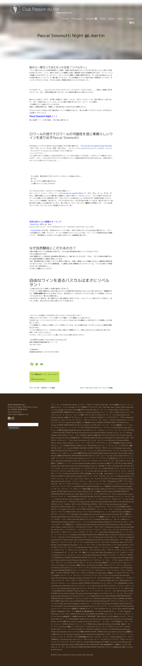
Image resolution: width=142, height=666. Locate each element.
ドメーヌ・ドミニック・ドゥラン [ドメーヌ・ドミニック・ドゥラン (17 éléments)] (64, 642)
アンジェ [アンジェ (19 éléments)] (111, 471)
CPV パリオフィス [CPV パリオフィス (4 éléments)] (81, 627)
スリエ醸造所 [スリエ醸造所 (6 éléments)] (100, 517)
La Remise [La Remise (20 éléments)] (56, 555)
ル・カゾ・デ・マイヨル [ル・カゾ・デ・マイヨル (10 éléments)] (105, 410)
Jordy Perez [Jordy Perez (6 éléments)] (88, 601)
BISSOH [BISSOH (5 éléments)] (130, 463)
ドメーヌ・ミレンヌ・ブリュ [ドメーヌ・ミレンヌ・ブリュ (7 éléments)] (118, 593)
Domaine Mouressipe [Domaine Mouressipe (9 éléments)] (126, 489)
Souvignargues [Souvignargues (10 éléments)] (100, 634)
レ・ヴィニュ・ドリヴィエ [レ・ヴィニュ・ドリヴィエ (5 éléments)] (103, 588)
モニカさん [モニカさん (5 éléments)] (72, 509)
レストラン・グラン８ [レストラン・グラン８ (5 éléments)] (126, 616)
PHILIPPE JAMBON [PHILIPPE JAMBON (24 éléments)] (63, 412)
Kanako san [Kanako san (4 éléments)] (64, 509)
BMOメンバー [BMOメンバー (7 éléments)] (126, 519)
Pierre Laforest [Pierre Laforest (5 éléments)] (71, 621)
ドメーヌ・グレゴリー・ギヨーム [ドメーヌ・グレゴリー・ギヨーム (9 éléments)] (79, 420)
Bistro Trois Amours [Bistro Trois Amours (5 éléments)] (80, 440)
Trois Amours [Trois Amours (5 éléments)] (68, 410)
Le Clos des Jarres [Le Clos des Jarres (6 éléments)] (66, 499)
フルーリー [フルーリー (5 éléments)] (65, 502)
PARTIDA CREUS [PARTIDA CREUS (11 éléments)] (78, 473)
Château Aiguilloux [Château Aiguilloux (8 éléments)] (116, 637)
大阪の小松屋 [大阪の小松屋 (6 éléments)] (86, 489)
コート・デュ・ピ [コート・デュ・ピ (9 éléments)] (57, 405)
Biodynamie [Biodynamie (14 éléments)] (108, 552)
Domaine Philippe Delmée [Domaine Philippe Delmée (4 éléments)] (112, 532)
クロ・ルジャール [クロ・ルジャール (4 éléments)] (112, 476)
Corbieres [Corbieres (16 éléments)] (86, 425)
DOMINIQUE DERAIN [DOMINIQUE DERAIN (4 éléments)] (64, 570)
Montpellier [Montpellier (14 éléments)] (55, 507)
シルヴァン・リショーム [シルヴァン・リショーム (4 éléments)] (114, 484)
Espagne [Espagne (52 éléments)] (65, 430)
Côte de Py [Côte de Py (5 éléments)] (94, 502)
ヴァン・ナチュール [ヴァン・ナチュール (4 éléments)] (107, 570)
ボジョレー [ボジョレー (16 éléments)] (71, 527)
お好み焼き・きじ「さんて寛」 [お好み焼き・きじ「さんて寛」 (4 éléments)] (94, 473)
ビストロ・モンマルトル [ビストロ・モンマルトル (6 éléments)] (118, 601)
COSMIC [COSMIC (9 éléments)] (112, 629)
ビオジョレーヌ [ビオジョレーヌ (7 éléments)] (114, 489)
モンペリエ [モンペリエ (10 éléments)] (128, 542)
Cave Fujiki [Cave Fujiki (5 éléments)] (93, 471)
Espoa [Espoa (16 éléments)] (70, 443)
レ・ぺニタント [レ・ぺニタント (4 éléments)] (84, 484)
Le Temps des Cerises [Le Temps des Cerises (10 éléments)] (64, 604)
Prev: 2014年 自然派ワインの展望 (42, 388)
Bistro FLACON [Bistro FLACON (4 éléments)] (112, 624)
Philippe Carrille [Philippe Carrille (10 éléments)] (56, 435)
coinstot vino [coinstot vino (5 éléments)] (107, 632)
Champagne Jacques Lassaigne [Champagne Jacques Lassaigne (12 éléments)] (78, 578)
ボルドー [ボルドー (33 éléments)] (79, 438)
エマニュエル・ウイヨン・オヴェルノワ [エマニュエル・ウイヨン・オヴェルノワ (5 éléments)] (100, 558)
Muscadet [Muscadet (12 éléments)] (82, 560)
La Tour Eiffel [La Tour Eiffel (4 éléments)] (97, 563)
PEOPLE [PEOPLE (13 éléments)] (54, 504)
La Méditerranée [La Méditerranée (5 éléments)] (69, 512)
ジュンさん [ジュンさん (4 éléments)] (54, 410)
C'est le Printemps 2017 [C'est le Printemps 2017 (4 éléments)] (115, 514)
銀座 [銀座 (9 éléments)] (79, 410)
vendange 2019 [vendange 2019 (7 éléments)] (78, 499)
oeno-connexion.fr (15, 412)
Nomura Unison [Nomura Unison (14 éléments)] (112, 598)
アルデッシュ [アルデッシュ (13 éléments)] (127, 456)
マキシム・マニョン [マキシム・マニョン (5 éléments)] (120, 570)
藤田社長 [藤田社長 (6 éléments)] (78, 611)
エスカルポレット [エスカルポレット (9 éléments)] (80, 629)
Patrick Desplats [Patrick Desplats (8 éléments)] (78, 458)
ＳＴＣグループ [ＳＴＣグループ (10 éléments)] (103, 481)
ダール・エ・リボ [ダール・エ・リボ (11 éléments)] (91, 609)
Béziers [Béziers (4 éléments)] (53, 438)
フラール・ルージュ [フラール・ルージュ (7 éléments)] (119, 433)
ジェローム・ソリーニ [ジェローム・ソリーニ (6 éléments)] (64, 583)
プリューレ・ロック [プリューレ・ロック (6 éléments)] (107, 443)
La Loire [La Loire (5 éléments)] (130, 494)
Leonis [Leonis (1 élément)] (58, 614)
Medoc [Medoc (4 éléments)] (99, 435)
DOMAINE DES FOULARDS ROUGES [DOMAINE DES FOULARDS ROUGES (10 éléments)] (82, 497)
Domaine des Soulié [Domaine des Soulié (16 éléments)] (120, 504)
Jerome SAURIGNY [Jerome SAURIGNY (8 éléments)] (97, 422)
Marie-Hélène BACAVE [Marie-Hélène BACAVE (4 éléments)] (100, 624)
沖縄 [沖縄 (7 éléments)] (58, 456)
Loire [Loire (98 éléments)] (75, 409)
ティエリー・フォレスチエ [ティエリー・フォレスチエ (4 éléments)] (83, 522)
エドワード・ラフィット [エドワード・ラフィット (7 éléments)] (116, 565)
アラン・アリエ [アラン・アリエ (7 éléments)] (65, 619)
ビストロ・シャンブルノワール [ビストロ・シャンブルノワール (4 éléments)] (80, 570)
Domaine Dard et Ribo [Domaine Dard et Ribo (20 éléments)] (120, 479)
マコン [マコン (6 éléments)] (107, 575)
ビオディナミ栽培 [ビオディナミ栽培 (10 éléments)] (94, 491)
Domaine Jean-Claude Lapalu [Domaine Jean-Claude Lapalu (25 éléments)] (92, 453)
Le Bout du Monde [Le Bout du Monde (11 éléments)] (107, 497)
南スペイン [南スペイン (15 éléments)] (110, 463)
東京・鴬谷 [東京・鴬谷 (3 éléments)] (121, 624)
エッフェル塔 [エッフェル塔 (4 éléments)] (108, 458)
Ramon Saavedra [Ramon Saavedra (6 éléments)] (107, 433)
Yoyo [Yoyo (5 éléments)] (80, 550)
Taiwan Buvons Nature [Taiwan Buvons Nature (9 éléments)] (112, 527)
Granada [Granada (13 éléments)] (96, 601)
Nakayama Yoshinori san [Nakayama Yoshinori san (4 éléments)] (126, 476)
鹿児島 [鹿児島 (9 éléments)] (87, 611)
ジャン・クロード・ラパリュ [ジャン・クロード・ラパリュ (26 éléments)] (111, 550)
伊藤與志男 (38, 374)
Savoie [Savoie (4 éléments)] (101, 532)
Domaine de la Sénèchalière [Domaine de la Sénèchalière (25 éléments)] (90, 644)
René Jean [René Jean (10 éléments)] (70, 471)
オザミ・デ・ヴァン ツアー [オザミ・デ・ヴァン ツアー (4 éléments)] (90, 532)
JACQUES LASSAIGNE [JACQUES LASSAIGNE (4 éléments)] (93, 629)
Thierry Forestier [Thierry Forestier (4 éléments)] (97, 586)
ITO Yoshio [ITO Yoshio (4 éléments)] (70, 537)
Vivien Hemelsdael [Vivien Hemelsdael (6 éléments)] (70, 606)
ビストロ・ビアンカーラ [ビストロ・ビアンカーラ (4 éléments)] (113, 451)
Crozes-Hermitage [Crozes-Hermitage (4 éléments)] (94, 512)
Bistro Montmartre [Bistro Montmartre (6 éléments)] (104, 568)
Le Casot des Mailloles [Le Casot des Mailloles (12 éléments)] (92, 412)
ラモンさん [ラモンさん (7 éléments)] (105, 435)
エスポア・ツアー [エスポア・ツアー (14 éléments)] (122, 481)
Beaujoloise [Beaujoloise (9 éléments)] (112, 481)
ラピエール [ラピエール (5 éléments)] (109, 542)
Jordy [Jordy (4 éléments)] (62, 627)
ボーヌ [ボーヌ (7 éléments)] (63, 634)
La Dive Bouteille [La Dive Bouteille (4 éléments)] (122, 502)
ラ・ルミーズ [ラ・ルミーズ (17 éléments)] (63, 420)
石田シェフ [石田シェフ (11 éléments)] (108, 642)
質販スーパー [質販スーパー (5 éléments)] (71, 627)
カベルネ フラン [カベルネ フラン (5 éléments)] (88, 598)
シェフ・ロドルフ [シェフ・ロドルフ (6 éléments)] (95, 570)
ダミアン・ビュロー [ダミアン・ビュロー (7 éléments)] (117, 586)
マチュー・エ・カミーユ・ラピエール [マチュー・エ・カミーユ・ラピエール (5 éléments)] (83, 507)
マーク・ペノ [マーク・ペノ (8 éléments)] (67, 463)
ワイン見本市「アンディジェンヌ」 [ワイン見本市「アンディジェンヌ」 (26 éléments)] (90, 407)
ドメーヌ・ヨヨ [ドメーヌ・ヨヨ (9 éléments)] (95, 578)
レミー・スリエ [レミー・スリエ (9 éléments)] (91, 604)
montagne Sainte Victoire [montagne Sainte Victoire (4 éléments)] (85, 621)
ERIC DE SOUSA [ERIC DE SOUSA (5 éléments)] (122, 591)
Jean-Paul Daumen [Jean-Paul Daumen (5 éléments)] (78, 463)
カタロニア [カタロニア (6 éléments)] (65, 435)
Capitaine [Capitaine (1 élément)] (120, 560)
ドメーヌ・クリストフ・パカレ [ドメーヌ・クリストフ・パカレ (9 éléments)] (97, 529)
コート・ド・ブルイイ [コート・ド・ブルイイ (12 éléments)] (108, 412)
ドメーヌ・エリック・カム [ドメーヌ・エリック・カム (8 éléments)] (68, 547)
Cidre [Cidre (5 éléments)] (70, 563)
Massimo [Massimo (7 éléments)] (61, 451)
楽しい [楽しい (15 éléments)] (125, 647)
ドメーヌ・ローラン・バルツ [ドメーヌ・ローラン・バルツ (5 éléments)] (123, 471)
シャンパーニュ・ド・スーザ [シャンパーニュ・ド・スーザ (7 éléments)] (94, 458)
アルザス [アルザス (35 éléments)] (68, 433)
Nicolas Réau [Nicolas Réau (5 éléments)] (55, 619)
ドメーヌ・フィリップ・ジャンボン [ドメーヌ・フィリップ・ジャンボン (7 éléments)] (73, 428)
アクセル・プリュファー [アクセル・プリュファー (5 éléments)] (62, 468)
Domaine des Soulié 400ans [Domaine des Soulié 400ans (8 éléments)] (62, 586)
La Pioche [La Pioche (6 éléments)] (82, 604)
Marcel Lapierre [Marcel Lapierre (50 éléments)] (87, 435)
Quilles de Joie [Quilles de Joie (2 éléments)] (74, 412)
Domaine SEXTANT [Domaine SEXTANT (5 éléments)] (57, 491)
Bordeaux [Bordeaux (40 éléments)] (118, 448)
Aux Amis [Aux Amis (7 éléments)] (110, 504)
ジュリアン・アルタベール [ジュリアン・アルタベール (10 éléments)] (86, 405)
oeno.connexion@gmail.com (18, 414)
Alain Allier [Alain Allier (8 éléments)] (106, 407)
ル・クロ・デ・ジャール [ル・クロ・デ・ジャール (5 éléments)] (78, 542)
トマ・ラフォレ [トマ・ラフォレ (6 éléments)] (112, 494)
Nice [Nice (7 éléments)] (118, 415)
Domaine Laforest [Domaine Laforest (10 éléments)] (91, 463)
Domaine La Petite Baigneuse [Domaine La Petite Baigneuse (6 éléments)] (60, 545)
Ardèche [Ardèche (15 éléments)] (64, 560)
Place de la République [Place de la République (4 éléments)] (105, 438)
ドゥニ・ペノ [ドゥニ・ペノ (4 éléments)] (69, 489)
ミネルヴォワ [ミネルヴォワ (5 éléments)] (99, 507)
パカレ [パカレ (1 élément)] (103, 596)
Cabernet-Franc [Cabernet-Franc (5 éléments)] (72, 461)
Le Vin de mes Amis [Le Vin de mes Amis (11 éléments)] (116, 575)
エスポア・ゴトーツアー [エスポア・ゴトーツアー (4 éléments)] (112, 634)
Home (65, 18)
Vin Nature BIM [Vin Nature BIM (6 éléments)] (121, 440)
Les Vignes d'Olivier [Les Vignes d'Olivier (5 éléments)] (69, 476)
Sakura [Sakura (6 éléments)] (120, 453)
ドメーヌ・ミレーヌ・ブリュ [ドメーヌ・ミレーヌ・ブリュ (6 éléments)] (98, 484)
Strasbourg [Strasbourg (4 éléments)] (76, 634)
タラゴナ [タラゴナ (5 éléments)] (124, 517)
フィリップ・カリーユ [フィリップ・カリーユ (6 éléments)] (97, 575)
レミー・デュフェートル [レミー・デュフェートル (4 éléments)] (63, 542)
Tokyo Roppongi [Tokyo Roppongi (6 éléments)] (106, 578)
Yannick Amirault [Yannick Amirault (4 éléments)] (126, 435)
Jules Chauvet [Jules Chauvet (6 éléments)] (95, 489)
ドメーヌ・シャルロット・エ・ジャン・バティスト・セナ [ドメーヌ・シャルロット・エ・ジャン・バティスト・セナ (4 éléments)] (108, 430)
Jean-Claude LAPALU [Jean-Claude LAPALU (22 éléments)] (118, 407)
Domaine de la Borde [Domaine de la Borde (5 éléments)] (100, 555)
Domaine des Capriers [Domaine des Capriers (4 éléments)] (70, 405)
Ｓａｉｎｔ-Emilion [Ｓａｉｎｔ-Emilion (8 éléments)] (71, 453)
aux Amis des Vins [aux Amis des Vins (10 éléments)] (93, 565)
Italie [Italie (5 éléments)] (120, 456)
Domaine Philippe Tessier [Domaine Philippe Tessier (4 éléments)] (87, 466)
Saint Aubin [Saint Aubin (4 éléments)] (86, 430)
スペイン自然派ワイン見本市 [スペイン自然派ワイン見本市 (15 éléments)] (75, 609)
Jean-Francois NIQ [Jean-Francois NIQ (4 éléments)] (119, 642)
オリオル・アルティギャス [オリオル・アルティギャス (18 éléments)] (95, 527)
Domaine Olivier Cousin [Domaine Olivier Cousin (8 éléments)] (85, 547)
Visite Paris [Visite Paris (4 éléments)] (117, 619)
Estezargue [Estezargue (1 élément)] (69, 634)
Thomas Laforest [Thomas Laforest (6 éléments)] (122, 545)
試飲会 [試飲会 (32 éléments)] (128, 632)
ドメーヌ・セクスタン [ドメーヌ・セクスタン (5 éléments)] (66, 637)
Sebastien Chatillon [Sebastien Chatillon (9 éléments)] (99, 598)
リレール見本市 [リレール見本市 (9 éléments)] (105, 486)
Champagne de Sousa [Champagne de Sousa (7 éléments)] (91, 540)
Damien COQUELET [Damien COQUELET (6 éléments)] (98, 417)
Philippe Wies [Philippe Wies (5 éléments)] (118, 466)
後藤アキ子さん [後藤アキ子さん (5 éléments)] (81, 565)
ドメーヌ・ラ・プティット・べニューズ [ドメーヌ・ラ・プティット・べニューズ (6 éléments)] (68, 415)
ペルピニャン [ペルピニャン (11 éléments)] (115, 580)
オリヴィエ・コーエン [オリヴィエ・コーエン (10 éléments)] (61, 407)
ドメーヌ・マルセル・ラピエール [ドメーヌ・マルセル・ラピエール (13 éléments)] (68, 504)
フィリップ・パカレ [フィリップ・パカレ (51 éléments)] (117, 639)
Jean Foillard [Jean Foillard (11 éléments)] (101, 451)
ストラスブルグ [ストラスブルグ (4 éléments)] (75, 632)
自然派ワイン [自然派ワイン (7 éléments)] (106, 563)
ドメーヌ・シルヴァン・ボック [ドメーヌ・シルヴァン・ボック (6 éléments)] (109, 583)
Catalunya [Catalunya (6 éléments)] (85, 491)
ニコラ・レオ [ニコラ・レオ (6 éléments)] (112, 509)
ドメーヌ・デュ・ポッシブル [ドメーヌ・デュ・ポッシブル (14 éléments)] (113, 461)
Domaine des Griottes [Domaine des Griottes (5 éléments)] (63, 438)
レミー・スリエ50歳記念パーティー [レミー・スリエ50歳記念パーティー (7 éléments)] (117, 425)
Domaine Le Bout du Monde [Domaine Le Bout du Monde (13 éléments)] (121, 524)
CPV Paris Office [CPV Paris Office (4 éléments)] (78, 563)
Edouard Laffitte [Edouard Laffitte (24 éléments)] (75, 445)
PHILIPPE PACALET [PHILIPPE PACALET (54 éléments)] (124, 596)
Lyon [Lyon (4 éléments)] (65, 627)
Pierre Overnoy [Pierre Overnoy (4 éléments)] (73, 596)
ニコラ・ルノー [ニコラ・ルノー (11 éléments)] (100, 456)
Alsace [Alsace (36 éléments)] (107, 596)
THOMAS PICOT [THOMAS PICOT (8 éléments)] (75, 614)
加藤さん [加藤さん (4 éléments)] (110, 573)
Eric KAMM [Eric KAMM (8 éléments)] (59, 476)
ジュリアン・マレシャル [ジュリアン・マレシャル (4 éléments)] (107, 606)
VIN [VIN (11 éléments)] (112, 468)
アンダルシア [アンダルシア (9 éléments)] (55, 547)
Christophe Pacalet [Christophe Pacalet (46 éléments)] (85, 534)
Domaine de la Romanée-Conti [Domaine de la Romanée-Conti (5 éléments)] (60, 632)
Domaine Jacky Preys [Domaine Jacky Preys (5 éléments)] (119, 632)
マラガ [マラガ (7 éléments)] (76, 637)
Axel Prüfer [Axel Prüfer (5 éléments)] (68, 451)
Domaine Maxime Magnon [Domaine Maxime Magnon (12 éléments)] (67, 593)
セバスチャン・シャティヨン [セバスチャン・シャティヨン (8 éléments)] (76, 529)
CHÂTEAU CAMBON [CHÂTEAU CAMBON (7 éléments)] (77, 647)
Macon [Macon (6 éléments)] (81, 412)
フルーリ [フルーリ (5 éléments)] (101, 461)
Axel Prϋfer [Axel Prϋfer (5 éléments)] (91, 627)
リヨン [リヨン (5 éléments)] (112, 448)
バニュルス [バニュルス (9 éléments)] (123, 644)
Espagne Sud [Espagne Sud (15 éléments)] (81, 476)
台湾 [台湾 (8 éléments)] (52, 407)
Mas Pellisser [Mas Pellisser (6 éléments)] (81, 519)
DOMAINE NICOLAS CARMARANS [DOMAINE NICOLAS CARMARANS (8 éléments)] (62, 598)
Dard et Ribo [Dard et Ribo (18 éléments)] (79, 591)
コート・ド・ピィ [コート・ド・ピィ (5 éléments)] (106, 512)
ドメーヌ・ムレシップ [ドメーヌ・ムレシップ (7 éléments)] (84, 417)
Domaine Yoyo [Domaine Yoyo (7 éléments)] (124, 415)
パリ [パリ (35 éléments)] (69, 417)
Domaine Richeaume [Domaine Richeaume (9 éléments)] (61, 596)
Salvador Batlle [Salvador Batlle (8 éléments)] (89, 642)
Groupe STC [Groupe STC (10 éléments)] (73, 407)
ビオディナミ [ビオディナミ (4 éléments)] (122, 627)
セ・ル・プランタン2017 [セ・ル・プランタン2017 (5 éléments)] (86, 468)
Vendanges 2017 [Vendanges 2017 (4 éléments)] (99, 642)
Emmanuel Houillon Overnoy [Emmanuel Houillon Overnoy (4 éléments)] (85, 606)
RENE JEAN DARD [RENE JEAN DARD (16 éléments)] (88, 509)
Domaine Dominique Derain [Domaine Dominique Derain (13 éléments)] (82, 433)
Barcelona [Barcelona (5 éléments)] (126, 575)
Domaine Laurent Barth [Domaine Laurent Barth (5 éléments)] (124, 509)
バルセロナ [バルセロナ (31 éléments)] (101, 609)
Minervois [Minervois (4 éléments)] (110, 619)
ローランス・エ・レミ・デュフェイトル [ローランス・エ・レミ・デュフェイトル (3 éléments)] (85, 451)
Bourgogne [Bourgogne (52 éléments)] (74, 619)
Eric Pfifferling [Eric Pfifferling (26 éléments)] (84, 504)
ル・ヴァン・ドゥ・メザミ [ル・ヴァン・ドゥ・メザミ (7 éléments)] (81, 443)
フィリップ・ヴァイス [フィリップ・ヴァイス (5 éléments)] (120, 473)
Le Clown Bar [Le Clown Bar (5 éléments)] (93, 568)
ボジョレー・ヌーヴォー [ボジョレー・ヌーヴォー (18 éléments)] (102, 621)
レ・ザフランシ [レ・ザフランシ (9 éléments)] (122, 555)
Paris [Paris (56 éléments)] (83, 410)
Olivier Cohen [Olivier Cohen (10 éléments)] (71, 519)
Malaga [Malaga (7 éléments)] (126, 611)
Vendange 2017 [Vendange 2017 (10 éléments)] (105, 601)
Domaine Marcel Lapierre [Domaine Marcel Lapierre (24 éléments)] (83, 486)
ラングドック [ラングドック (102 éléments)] (106, 478)
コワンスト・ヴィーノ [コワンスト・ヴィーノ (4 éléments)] (126, 405)
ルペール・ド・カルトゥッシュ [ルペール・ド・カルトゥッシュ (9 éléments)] (68, 550)
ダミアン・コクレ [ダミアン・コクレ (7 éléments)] (88, 550)
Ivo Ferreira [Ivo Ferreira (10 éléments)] (58, 616)
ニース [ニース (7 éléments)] (65, 529)
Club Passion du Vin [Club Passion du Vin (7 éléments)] (72, 466)
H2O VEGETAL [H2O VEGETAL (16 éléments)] (118, 428)
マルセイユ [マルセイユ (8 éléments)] (78, 425)
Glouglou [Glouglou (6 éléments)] (61, 410)
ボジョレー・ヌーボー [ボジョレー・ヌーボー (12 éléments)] (116, 611)
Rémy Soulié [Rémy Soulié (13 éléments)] (67, 491)
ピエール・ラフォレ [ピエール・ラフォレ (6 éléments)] (112, 609)
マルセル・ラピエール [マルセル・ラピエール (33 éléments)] (102, 448)
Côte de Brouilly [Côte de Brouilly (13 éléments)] (107, 604)
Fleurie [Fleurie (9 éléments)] (71, 540)
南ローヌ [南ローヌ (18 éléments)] (54, 573)
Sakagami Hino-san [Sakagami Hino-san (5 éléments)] (85, 619)
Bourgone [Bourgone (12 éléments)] (73, 545)
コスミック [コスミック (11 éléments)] (127, 560)
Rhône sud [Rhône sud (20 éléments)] (66, 517)
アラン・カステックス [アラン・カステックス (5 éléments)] (82, 573)
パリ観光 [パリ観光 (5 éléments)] (126, 514)
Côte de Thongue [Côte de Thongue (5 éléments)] (103, 611)
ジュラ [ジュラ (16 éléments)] (74, 417)
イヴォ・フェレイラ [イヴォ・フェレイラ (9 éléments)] (88, 537)
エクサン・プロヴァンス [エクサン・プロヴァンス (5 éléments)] (62, 532)
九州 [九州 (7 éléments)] (82, 611)
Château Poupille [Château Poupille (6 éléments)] (65, 507)
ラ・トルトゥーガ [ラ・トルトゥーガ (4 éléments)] (75, 532)
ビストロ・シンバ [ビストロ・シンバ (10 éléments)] (84, 596)
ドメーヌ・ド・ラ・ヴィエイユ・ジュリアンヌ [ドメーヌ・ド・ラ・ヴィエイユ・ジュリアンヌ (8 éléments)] (75, 575)
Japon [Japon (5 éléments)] (98, 604)
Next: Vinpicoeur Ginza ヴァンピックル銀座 (96, 388)
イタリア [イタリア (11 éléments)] (79, 509)
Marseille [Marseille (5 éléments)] (54, 456)
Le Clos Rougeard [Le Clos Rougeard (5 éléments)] (126, 619)
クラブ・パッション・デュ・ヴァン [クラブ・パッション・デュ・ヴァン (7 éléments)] (62, 479)
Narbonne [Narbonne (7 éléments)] (96, 486)
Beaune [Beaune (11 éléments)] (128, 606)
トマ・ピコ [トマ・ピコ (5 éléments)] (130, 420)
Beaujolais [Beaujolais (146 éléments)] (123, 583)
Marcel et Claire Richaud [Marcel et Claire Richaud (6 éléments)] (107, 540)
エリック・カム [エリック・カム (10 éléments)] (127, 484)
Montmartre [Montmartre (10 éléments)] (122, 420)
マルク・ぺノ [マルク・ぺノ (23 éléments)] (70, 611)
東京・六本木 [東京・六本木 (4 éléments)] (103, 565)
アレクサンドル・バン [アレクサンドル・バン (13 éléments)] (97, 425)
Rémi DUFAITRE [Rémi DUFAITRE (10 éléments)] (59, 433)
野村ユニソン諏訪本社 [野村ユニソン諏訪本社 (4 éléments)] (84, 422)
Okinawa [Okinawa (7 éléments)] (129, 433)
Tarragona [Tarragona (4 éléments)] (124, 463)
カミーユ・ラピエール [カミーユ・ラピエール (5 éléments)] (83, 639)
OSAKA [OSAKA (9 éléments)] (53, 522)
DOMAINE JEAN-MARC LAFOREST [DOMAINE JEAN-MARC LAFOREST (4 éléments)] (83, 448)
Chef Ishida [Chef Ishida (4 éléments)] (58, 502)
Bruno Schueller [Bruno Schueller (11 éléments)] (103, 502)
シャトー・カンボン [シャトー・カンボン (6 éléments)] (126, 578)
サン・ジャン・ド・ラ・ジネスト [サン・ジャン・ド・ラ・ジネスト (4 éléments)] (94, 499)
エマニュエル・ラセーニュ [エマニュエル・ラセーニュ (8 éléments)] (96, 440)
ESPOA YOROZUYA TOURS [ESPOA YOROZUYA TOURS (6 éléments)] (66, 573)
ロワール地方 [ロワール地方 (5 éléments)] (115, 578)
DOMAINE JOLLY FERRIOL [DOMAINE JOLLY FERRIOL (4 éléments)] (63, 558)
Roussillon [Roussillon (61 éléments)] (124, 580)
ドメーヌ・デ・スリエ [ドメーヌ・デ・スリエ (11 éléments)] (109, 415)
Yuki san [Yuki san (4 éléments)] (91, 514)
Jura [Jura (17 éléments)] (126, 547)
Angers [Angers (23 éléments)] (58, 527)
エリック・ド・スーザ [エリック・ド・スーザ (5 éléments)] (80, 624)
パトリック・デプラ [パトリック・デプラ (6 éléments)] (60, 609)
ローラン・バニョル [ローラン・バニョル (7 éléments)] (121, 499)
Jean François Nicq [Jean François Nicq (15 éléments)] (99, 619)
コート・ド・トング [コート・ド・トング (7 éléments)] (90, 591)
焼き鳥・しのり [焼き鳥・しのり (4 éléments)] (119, 547)
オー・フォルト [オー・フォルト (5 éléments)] (69, 440)
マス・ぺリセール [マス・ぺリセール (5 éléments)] (108, 507)
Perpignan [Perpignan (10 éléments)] (75, 514)
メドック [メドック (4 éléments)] (84, 445)
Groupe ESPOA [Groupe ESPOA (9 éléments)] (120, 606)
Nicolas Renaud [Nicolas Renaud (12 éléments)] (61, 578)
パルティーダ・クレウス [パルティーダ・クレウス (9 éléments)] (92, 479)
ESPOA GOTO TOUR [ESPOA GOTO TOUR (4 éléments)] (91, 428)
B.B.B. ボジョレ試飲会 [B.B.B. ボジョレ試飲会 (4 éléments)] (112, 405)
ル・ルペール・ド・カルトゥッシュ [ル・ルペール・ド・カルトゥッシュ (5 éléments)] (87, 481)
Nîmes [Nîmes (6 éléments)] (114, 458)
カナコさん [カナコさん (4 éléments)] (84, 517)
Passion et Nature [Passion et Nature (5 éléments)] (101, 514)
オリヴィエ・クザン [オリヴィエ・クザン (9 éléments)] (91, 494)
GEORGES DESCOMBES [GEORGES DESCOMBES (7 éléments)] (96, 614)
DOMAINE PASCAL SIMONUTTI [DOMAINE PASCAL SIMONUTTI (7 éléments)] (64, 591)
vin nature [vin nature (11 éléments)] (117, 573)
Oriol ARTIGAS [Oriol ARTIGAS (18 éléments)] (118, 438)
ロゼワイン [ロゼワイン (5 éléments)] (80, 642)
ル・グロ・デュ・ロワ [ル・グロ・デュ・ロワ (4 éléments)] (57, 489)
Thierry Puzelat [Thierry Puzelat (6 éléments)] (79, 540)
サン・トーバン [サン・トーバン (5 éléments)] (124, 532)
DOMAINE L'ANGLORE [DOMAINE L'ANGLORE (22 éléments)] (90, 438)
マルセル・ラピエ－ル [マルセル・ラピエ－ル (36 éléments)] (98, 504)
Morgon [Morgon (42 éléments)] (114, 596)
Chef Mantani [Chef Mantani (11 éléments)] (81, 527)
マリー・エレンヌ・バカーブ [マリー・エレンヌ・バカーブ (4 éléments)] (62, 514)
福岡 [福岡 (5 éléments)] (79, 453)
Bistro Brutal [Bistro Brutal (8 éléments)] (69, 624)
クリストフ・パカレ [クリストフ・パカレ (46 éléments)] (117, 417)
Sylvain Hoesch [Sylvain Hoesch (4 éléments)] (122, 494)
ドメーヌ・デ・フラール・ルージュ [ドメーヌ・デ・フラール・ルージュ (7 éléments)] (109, 445)
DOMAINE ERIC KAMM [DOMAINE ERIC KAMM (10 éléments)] (68, 456)
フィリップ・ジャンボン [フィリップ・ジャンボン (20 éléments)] (64, 458)
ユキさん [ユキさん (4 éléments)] (83, 634)
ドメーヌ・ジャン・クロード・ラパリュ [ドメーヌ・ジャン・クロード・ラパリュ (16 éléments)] (71, 580)
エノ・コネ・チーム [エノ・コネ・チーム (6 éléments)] (115, 519)
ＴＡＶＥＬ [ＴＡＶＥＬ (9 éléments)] (92, 517)
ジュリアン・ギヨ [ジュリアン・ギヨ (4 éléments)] (109, 499)
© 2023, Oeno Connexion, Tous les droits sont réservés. (72, 655)
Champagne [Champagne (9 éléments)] (58, 552)
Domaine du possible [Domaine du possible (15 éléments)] (98, 524)
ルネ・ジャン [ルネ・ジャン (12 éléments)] (120, 540)
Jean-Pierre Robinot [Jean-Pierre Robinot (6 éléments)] (107, 491)
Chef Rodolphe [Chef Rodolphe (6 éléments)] (84, 514)
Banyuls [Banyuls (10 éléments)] (119, 647)
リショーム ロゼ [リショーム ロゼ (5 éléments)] (59, 624)
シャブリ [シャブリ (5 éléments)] (131, 545)
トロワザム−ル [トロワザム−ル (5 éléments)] (104, 629)
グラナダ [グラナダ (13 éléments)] (117, 463)
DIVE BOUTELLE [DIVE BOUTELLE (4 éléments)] (93, 445)
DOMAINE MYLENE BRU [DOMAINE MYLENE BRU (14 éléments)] (79, 558)
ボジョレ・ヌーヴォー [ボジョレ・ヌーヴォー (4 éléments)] (103, 637)
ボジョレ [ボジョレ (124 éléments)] (125, 445)
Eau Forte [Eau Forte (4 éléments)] (115, 512)
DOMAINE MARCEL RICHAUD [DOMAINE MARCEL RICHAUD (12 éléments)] (114, 422)
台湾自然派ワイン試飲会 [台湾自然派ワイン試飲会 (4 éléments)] (69, 616)
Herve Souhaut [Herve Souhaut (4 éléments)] (63, 540)
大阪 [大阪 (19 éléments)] (64, 621)
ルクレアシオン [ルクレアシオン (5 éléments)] (79, 479)
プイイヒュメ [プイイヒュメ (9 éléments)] (90, 519)
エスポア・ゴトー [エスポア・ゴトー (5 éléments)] (61, 448)
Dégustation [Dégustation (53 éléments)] (96, 596)
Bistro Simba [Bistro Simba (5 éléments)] (77, 491)
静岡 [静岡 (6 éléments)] (82, 632)
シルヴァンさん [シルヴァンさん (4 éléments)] (64, 614)
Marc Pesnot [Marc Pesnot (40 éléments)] (102, 616)
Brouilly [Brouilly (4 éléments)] (70, 448)
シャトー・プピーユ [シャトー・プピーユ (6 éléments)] (75, 435)
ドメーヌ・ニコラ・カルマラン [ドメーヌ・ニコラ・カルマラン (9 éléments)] (96, 476)
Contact (130, 18)
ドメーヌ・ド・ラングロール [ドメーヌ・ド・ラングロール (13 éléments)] (100, 639)
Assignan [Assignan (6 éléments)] (67, 422)
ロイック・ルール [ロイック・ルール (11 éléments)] (101, 627)
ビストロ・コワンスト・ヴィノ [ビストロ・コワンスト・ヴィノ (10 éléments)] (81, 586)
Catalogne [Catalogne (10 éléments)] (75, 604)
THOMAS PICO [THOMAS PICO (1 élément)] (103, 494)
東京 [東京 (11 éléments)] (60, 430)
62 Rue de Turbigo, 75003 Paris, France (23, 407)
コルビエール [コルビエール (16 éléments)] (123, 410)
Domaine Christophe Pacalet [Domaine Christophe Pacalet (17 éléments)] (79, 501)
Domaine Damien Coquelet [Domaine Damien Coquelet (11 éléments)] (65, 522)
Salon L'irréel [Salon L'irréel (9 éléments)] (106, 545)
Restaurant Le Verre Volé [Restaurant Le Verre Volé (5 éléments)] (104, 537)
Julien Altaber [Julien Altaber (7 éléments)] (108, 473)
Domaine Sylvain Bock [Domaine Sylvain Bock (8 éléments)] (110, 453)
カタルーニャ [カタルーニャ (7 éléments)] (77, 489)
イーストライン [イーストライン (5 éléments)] (88, 563)
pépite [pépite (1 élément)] (125, 428)
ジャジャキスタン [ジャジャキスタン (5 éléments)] (103, 593)
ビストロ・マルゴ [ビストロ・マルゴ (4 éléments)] (100, 542)
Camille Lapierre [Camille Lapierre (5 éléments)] (128, 453)
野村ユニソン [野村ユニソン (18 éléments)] (71, 524)
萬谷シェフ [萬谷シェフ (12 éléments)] (86, 552)
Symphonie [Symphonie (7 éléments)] (73, 535)
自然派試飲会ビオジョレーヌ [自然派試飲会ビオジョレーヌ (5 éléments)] (87, 637)
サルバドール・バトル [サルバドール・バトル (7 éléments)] (82, 471)
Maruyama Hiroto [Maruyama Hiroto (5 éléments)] (82, 593)
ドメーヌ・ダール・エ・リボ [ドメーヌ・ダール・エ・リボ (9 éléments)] (60, 497)
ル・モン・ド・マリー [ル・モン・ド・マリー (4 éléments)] (101, 509)
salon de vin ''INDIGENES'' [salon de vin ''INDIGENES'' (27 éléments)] (87, 616)
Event (111, 18)
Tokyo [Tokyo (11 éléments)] (127, 540)
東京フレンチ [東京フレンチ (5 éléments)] (94, 611)
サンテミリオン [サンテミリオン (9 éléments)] (115, 522)
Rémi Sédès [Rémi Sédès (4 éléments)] (113, 502)
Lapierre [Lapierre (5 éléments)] (65, 443)
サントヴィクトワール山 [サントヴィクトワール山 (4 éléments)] (118, 563)
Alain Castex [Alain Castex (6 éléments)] (90, 542)
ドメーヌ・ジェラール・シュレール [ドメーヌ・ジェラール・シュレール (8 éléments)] (72, 555)
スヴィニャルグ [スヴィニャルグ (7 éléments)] (96, 545)
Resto (120, 18)
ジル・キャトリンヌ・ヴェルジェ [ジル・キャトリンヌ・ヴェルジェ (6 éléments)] (88, 461)
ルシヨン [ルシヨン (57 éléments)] (97, 496)
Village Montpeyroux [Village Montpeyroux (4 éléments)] (75, 430)
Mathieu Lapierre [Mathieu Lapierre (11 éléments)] (119, 542)
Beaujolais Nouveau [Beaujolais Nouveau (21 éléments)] (123, 629)
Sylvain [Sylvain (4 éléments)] (53, 578)
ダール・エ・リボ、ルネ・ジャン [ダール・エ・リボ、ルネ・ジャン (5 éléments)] (72, 552)
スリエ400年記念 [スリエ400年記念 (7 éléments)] (119, 507)
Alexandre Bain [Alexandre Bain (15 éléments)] (91, 410)
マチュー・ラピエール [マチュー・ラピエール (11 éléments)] (110, 420)
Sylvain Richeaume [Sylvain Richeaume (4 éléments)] (73, 560)
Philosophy (76, 18)
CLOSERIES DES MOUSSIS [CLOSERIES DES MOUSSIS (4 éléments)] (91, 583)
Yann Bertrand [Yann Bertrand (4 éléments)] (89, 555)
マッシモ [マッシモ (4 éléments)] (97, 606)
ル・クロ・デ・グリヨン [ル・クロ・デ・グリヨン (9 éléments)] (64, 484)
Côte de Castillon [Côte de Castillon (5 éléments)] (77, 583)
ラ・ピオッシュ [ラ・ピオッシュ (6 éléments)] (78, 598)
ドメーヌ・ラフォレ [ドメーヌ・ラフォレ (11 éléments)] (57, 422)
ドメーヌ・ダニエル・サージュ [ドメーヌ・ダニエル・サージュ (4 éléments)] (123, 468)
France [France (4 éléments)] (121, 512)
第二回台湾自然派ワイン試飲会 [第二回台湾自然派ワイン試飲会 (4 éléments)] (110, 644)
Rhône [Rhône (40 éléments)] (90, 624)
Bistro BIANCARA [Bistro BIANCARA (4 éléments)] (99, 535)
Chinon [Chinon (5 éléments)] (53, 527)
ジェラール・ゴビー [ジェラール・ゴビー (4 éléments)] (96, 420)
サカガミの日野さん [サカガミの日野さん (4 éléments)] (113, 616)
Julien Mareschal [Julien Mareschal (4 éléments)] (61, 461)
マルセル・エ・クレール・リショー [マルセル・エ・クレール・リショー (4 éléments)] (103, 547)
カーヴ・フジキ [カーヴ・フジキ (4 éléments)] (95, 443)
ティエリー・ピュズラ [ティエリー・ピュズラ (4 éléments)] (67, 629)
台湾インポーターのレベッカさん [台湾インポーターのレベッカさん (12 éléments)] (91, 415)
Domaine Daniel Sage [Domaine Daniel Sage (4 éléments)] (83, 524)
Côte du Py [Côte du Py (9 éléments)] (130, 407)
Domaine (91, 18)
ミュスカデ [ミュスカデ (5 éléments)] (121, 568)
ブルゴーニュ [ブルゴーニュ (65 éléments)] (112, 626)
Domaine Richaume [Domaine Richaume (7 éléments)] (57, 417)
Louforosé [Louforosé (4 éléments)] (127, 466)
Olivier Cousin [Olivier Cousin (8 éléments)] (100, 405)
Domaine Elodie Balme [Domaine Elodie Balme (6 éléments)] (102, 519)
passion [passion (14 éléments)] (131, 502)
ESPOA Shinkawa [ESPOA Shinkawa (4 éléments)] (75, 517)
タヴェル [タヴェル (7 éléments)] (61, 440)
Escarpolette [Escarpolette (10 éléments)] (96, 433)
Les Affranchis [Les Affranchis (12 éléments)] (110, 440)
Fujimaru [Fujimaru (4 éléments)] (74, 422)
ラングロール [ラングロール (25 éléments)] (109, 466)
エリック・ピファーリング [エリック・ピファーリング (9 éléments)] (79, 568)
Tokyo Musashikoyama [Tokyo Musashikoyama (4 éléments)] (64, 588)
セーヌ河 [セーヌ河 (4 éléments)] (98, 466)
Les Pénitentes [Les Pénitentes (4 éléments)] (68, 473)
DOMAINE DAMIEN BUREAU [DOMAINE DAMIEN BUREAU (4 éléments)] (66, 425)
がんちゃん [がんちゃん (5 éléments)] (97, 550)
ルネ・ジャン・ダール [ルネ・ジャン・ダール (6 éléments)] (111, 614)
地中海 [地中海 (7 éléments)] (73, 438)
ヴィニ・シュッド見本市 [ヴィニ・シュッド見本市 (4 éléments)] (61, 445)
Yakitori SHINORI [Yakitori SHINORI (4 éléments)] (74, 644)
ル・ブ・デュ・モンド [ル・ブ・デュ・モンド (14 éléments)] (63, 647)
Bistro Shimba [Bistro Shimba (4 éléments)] (126, 535)
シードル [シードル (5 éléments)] (107, 417)
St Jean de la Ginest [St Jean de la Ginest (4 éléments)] (112, 456)
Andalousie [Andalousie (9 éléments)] (130, 537)
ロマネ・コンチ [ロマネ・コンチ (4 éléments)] (71, 481)
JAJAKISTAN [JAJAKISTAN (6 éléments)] (106, 468)
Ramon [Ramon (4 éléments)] (57, 499)
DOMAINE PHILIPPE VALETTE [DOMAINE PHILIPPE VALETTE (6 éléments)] (85, 456)
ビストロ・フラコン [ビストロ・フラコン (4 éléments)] (82, 512)
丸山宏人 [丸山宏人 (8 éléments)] (57, 575)
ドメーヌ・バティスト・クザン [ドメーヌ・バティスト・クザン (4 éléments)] (107, 591)
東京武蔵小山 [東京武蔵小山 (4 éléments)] (117, 443)
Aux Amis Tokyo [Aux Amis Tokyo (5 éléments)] (102, 471)
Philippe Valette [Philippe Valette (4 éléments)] (118, 604)
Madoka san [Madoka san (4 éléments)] (104, 489)
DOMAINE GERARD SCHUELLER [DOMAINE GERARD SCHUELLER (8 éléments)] (94, 647)
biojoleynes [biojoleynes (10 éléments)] (78, 537)
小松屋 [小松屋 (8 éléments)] (66, 417)
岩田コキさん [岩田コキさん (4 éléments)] (57, 634)
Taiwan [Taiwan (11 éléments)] (59, 443)
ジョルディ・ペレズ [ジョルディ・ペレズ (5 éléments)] (60, 524)
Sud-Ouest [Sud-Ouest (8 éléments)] (54, 540)
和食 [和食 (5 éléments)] (95, 435)
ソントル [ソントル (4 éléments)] (113, 545)
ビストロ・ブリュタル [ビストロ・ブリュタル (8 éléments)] (87, 588)
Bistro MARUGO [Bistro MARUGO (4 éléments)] (123, 609)
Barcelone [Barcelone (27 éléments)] (114, 568)
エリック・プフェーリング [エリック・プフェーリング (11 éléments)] (113, 517)
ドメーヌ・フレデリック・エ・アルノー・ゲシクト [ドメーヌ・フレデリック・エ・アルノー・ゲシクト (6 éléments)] (102, 560)
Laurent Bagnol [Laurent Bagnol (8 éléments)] (93, 593)
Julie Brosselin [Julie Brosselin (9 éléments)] (125, 527)
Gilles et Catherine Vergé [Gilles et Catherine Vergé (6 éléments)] (113, 535)
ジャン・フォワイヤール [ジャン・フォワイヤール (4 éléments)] (105, 428)
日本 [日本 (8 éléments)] (102, 466)
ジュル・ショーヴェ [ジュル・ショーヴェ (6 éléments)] (113, 529)
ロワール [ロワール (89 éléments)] (107, 585)
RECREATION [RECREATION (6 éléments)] (80, 601)
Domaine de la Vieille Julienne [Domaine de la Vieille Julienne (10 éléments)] (75, 494)
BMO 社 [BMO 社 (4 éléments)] (108, 524)
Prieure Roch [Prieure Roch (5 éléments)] (85, 614)
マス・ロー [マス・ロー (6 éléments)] (98, 468)
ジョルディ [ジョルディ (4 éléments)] (129, 570)
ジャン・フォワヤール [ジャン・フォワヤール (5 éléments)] (119, 537)
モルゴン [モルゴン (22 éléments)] (112, 435)
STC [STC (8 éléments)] (52, 514)
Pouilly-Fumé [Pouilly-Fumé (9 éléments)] (74, 468)
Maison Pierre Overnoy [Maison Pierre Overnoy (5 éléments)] (67, 601)
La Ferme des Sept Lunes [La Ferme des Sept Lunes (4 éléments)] (67, 639)
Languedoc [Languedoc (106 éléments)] (61, 611)
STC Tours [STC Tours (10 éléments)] (75, 484)
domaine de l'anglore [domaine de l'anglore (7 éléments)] (125, 486)
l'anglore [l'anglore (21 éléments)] (64, 527)
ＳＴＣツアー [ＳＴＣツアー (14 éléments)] (112, 555)
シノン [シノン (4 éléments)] (59, 509)
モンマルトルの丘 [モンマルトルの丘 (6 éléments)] (105, 580)
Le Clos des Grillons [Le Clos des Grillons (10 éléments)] (97, 552)
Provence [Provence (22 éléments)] (58, 649)
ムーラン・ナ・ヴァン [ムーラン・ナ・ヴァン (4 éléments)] (84, 545)
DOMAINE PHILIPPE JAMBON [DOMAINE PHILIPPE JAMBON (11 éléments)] (93, 632)
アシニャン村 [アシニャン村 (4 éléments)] (61, 453)
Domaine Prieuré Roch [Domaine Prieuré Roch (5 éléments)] (58, 466)
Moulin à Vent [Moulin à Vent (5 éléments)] (119, 412)
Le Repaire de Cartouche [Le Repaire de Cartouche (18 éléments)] (67, 565)
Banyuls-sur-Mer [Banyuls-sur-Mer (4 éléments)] (56, 621)
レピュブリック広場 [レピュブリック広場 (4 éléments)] (111, 647)
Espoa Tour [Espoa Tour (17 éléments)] (76, 588)
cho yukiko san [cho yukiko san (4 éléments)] (101, 463)
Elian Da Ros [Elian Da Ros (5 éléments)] (91, 634)
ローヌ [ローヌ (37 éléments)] (118, 435)
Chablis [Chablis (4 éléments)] (115, 410)
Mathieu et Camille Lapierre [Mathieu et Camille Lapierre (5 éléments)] (98, 573)
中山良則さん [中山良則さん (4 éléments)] (128, 512)
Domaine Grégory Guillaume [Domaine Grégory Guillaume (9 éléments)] (101, 522)
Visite (102, 18)
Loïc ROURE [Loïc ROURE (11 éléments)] (114, 486)
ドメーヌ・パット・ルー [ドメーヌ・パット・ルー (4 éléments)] (92, 580)
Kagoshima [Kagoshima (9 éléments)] (64, 644)
